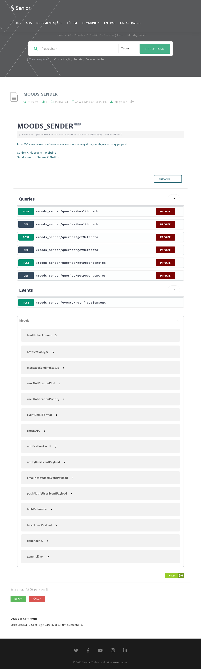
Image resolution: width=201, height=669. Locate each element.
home (59, 35)
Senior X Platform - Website (36, 152)
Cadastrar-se (130, 23)
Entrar (109, 23)
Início (16, 23)
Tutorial (78, 59)
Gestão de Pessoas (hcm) (106, 35)
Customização (62, 59)
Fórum (72, 23)
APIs (29, 23)
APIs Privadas (76, 35)
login (41, 624)
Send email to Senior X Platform (39, 157)
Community (91, 23)
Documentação (49, 23)
